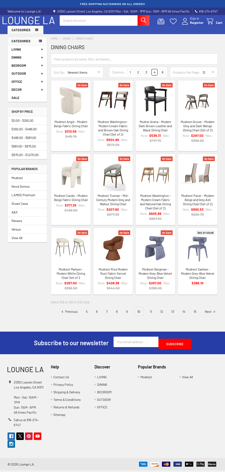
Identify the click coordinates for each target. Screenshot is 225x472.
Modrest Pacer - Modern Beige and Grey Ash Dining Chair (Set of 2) (197, 203)
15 (195, 315)
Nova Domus (20, 190)
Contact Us (61, 379)
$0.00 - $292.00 (22, 124)
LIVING (27, 53)
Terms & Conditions (67, 401)
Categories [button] (20, 34)
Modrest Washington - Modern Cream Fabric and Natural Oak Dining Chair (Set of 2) (155, 205)
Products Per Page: (186, 76)
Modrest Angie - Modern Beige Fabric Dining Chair (71, 127)
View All (16, 242)
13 (172, 315)
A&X (14, 216)
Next (210, 315)
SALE (15, 101)
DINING (27, 61)
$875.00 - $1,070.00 (25, 158)
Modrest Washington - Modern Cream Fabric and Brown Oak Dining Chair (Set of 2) (113, 131)
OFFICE (27, 85)
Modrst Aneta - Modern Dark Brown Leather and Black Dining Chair (155, 129)
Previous (69, 315)
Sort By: (59, 76)
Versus (16, 233)
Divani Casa (19, 207)
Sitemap (59, 416)
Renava (16, 224)
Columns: (118, 76)
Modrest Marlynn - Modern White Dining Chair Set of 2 (71, 277)
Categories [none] (20, 45)
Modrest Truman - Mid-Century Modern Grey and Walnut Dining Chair (113, 203)
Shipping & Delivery (66, 394)
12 (161, 315)
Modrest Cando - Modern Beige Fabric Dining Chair (71, 201)
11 (151, 315)
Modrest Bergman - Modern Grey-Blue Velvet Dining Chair (155, 277)
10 (138, 315)
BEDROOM (27, 69)
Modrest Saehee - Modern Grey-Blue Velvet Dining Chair (197, 277)
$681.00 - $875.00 (23, 150)
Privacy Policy (63, 386)
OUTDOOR (27, 77)
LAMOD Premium (23, 199)
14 (183, 315)
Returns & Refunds (66, 409)
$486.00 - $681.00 (23, 141)
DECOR (27, 93)
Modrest (17, 181)
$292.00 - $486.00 (24, 133)
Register (191, 25)
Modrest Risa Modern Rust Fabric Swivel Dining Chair (113, 277)
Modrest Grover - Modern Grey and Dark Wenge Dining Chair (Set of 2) (198, 129)
